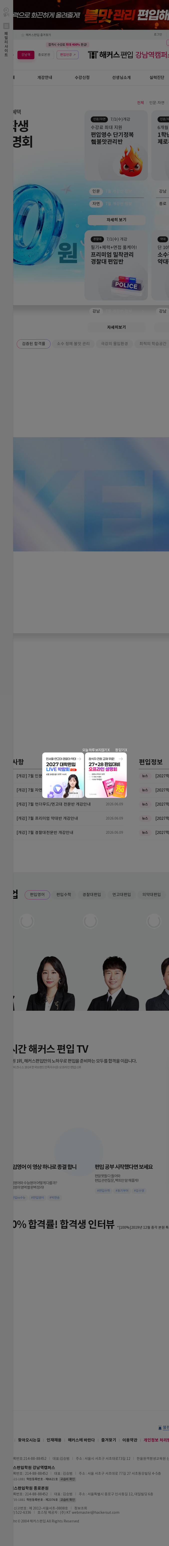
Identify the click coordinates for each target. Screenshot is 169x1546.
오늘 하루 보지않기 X (95, 750)
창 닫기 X (121, 750)
